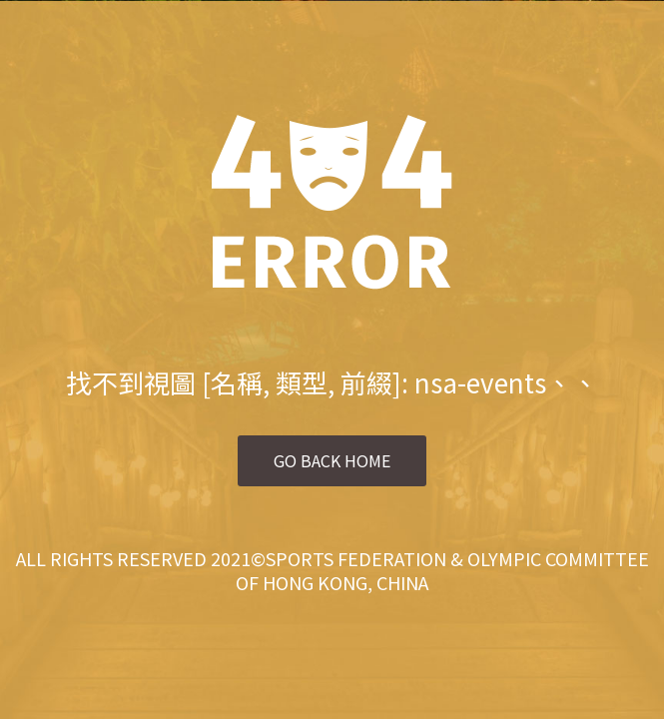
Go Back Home (332, 460)
